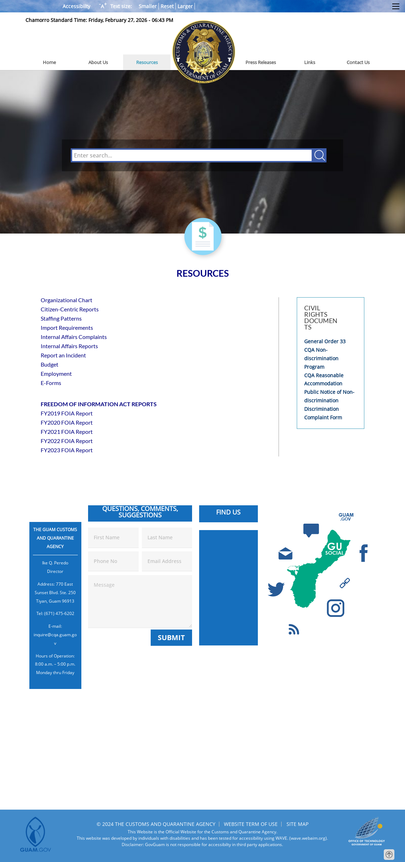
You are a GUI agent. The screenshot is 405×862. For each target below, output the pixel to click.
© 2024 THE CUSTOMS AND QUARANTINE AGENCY (156, 824)
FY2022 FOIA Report (67, 440)
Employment (56, 373)
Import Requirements (67, 327)
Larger (185, 6)
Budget (49, 364)
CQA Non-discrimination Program (321, 358)
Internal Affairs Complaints (74, 336)
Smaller (148, 6)
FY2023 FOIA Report (67, 450)
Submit (171, 637)
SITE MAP (297, 824)
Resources (147, 62)
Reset (167, 6)
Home (49, 62)
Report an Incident (63, 355)
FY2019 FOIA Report (67, 413)
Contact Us (358, 62)
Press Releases (260, 62)
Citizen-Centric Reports (70, 309)
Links (309, 62)
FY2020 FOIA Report (67, 422)
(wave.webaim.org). (308, 838)
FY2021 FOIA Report (67, 431)
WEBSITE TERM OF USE (251, 824)
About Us (98, 62)
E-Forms (51, 382)
